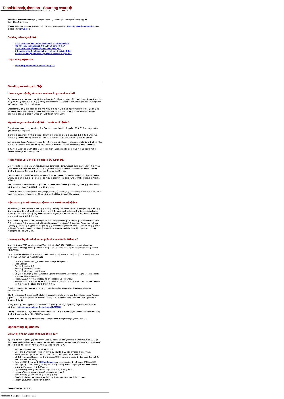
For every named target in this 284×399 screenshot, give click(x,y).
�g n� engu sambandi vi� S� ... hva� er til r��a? (40, 46)
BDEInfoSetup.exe (47, 362)
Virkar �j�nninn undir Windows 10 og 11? (35, 66)
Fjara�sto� (24, 29)
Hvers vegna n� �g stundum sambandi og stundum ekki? (42, 43)
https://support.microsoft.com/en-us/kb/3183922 (39, 307)
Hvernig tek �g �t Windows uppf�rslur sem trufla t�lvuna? (43, 53)
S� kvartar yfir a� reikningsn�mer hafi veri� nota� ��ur (43, 51)
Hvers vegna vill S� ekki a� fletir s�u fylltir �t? (37, 48)
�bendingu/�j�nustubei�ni (80, 26)
